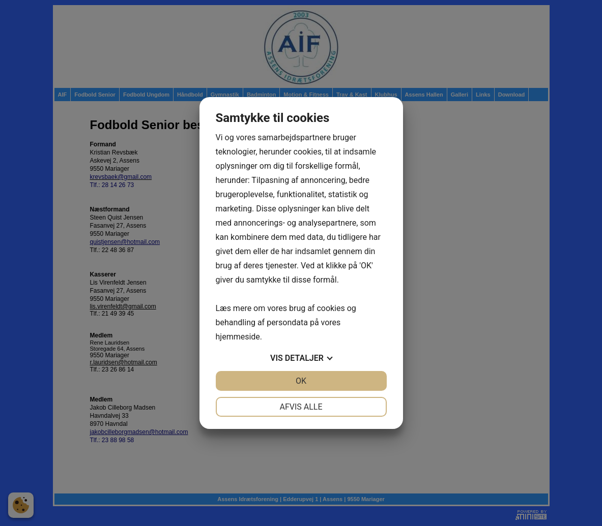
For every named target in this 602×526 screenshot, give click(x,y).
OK (301, 381)
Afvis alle (300, 407)
